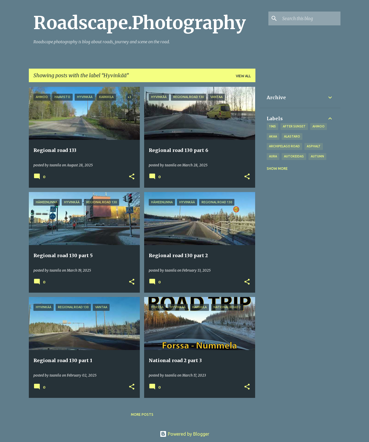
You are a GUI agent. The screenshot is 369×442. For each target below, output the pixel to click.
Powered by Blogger (184, 434)
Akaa (273, 136)
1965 (272, 126)
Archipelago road (284, 146)
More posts (142, 414)
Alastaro (292, 136)
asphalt (314, 146)
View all (243, 76)
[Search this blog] (310, 18)
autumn (317, 156)
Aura (273, 156)
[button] (131, 177)
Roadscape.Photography (139, 23)
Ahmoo (318, 126)
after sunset (294, 126)
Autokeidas (294, 156)
